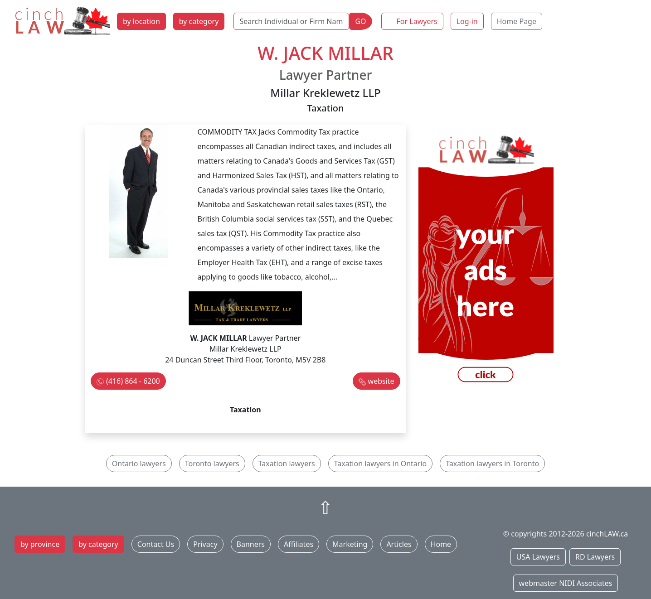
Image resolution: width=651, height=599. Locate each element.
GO (360, 21)
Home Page (516, 21)
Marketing (349, 544)
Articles (398, 544)
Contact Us (155, 544)
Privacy (205, 544)
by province (39, 544)
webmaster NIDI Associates (565, 583)
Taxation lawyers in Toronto (492, 464)
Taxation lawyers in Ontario (380, 464)
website (381, 381)
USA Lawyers (538, 557)
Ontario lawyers (139, 464)
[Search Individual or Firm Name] (291, 21)
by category (199, 21)
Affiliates (298, 544)
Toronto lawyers (212, 464)
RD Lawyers (595, 557)
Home (441, 544)
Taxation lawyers (286, 464)
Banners (251, 544)
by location (141, 21)
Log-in (467, 21)
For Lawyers (417, 21)
